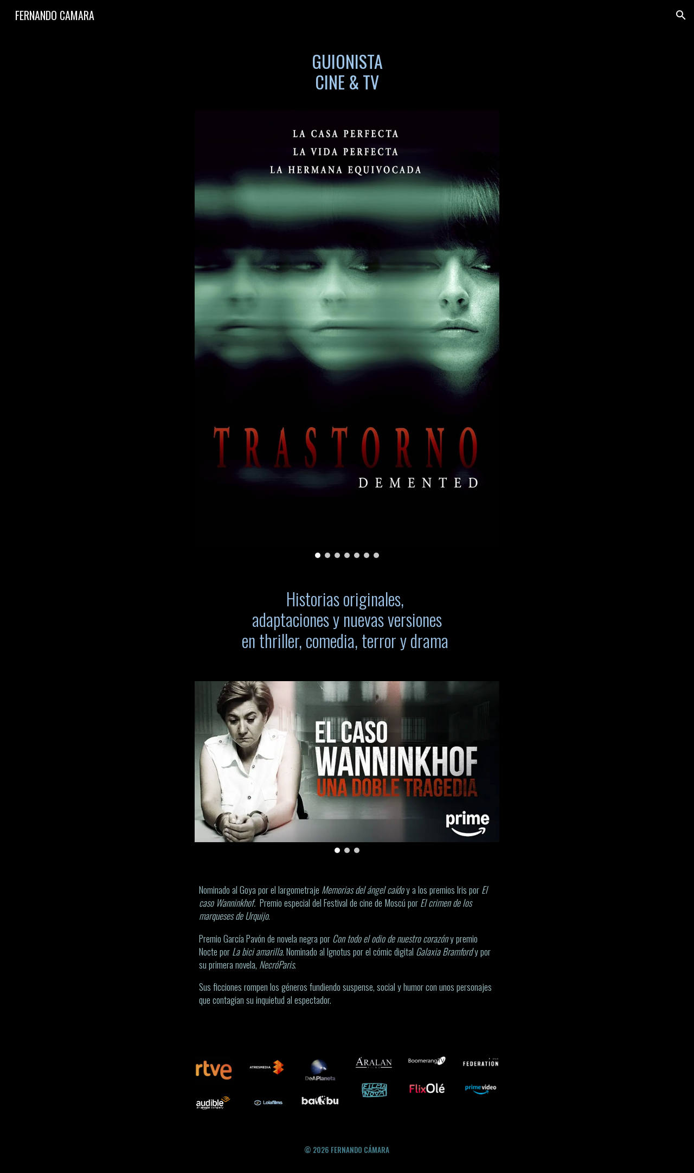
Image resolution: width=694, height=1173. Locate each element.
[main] (347, 76)
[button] (681, 15)
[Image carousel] (347, 334)
